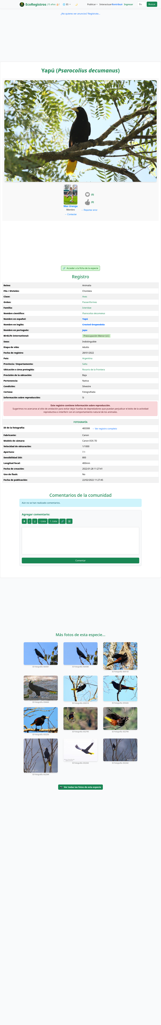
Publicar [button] (91, 4)
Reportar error (89, 210)
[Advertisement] (80, 41)
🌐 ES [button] (66, 4)
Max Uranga (71, 206)
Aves (84, 296)
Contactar (70, 214)
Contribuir (117, 4)
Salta (84, 363)
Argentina (87, 358)
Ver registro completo (104, 428)
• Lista (43, 521)
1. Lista (53, 521)
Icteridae (86, 307)
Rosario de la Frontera (93, 369)
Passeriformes (89, 302)
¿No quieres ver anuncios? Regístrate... (80, 13)
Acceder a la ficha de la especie (80, 268)
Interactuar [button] (105, 4)
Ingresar (128, 4)
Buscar (151, 4)
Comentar (80, 560)
